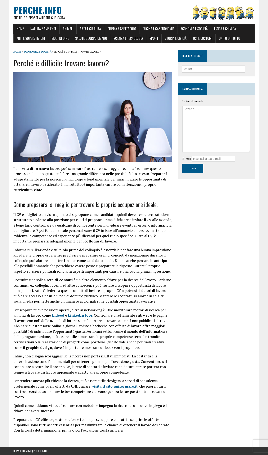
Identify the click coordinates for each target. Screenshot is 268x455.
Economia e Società (194, 28)
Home (20, 28)
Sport (153, 38)
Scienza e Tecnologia (128, 38)
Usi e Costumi (202, 38)
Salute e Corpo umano (91, 38)
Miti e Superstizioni (31, 38)
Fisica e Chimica (225, 28)
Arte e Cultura (90, 28)
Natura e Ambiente (43, 28)
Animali (68, 28)
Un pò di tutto (229, 38)
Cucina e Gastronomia (158, 28)
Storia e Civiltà (176, 38)
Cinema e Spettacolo (121, 28)
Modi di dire (60, 38)
